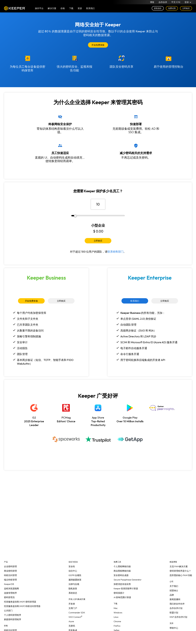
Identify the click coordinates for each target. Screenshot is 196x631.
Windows (118, 612)
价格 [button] (63, 8)
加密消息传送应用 (122, 584)
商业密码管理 (10, 570)
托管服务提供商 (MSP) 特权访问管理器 (22, 606)
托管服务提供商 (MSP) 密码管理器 (20, 601)
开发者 (72, 603)
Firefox (117, 625)
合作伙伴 (163, 2)
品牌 (172, 595)
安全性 (72, 566)
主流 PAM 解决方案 (179, 566)
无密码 (72, 625)
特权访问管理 (10, 575)
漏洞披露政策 (75, 579)
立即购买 (186, 8)
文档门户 (73, 608)
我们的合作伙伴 (177, 603)
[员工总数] (98, 204)
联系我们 (134, 301)
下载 (71, 8)
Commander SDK (77, 612)
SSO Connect (75, 617)
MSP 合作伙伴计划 (178, 617)
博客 (152, 2)
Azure (71, 621)
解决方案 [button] (52, 8)
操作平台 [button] (39, 8)
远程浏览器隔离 (11, 588)
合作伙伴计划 (176, 608)
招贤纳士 (174, 590)
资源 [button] (80, 8)
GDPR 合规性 (75, 575)
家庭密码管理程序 (12, 619)
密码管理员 (9, 597)
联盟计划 (174, 612)
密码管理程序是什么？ (180, 570)
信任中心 (73, 570)
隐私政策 (73, 588)
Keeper (14, 8)
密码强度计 (119, 593)
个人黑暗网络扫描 (122, 566)
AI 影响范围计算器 (122, 597)
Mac (116, 608)
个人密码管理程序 (12, 615)
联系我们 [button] (90, 8)
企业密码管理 (10, 566)
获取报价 (157, 8)
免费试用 (172, 8)
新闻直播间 (175, 599)
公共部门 (8, 610)
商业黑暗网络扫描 (122, 570)
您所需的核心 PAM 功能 (181, 575)
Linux (116, 617)
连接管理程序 (10, 593)
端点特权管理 (10, 579)
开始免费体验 (97, 45)
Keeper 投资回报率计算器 (126, 588)
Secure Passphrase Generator (127, 579)
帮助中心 (174, 628)
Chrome (117, 621)
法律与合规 (74, 584)
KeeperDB (9, 584)
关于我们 (174, 586)
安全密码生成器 (121, 575)
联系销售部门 (115, 251)
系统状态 (73, 593)
